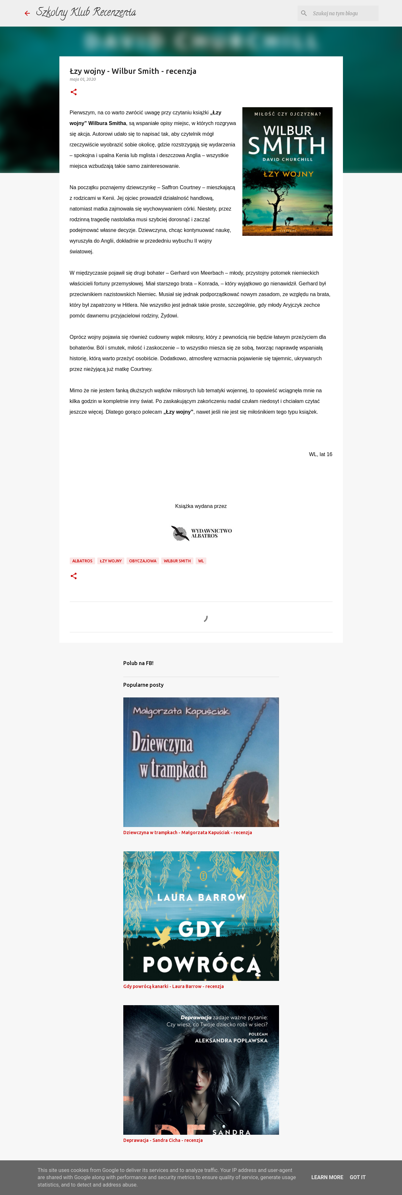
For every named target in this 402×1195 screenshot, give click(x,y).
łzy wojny (111, 561)
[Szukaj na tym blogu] (345, 13)
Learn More (327, 1177)
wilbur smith (177, 561)
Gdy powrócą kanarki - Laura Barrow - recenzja (173, 986)
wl (201, 561)
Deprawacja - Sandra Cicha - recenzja (163, 1140)
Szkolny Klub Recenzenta (86, 13)
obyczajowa (142, 561)
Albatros (82, 561)
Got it (358, 1177)
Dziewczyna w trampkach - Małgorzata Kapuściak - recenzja (187, 832)
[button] (74, 92)
